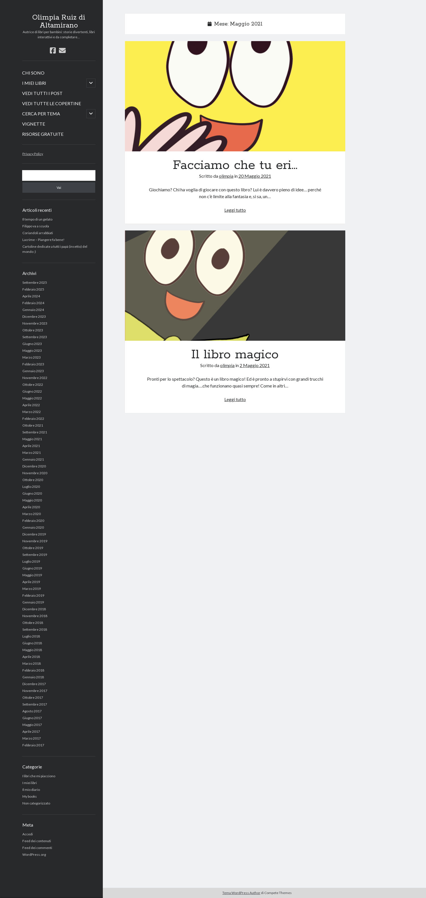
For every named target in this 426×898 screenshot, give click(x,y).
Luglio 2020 (31, 486)
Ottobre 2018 (32, 622)
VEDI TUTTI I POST (42, 93)
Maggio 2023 (32, 350)
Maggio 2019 (32, 575)
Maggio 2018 (32, 650)
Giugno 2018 (32, 643)
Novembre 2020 (34, 473)
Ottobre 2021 (32, 425)
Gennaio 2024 (33, 310)
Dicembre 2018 (34, 609)
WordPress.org (34, 854)
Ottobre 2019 (32, 548)
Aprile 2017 (31, 731)
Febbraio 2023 (33, 364)
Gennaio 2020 (33, 527)
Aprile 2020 (31, 507)
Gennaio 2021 (33, 459)
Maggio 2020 (32, 500)
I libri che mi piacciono (38, 776)
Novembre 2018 (34, 616)
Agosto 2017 (32, 711)
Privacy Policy (32, 154)
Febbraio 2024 (33, 303)
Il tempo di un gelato (37, 219)
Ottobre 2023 (32, 330)
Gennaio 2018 (33, 677)
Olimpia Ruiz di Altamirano (58, 21)
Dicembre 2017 (34, 684)
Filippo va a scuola (35, 226)
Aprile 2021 (31, 446)
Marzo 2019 (31, 588)
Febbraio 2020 (33, 520)
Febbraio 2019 (33, 595)
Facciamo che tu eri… (235, 96)
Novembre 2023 (34, 323)
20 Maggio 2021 (254, 176)
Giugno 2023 (32, 344)
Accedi (27, 834)
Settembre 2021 (34, 432)
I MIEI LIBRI (34, 83)
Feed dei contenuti (36, 841)
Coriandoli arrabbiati (37, 233)
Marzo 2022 (31, 412)
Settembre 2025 (34, 282)
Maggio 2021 (32, 439)
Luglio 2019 (31, 561)
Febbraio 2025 (33, 289)
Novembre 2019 (34, 541)
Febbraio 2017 (33, 745)
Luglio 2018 (31, 636)
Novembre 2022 (34, 378)
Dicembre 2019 (34, 534)
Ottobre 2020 (32, 480)
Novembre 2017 (34, 691)
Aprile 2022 (31, 405)
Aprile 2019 (31, 582)
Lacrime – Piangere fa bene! (43, 240)
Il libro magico (235, 285)
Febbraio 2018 (33, 670)
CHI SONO (33, 72)
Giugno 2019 (32, 568)
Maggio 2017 (32, 725)
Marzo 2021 (31, 452)
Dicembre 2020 (34, 466)
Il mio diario (31, 789)
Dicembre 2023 (34, 316)
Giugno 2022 (32, 391)
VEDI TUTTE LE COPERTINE (51, 103)
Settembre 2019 (34, 554)
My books (29, 796)
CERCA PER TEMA (41, 113)
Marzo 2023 (31, 357)
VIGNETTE (33, 123)
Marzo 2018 (31, 663)
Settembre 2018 (34, 629)
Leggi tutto (235, 210)
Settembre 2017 (34, 704)
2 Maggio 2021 (255, 365)
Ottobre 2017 (32, 697)
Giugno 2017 (32, 718)
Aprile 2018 (31, 657)
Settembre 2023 (34, 337)
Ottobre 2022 (32, 384)
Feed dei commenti (37, 848)
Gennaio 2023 (33, 371)
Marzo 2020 (31, 514)
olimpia (226, 176)
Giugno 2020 (32, 493)
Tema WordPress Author (241, 893)
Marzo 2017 (31, 738)
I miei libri (29, 783)
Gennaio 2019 (33, 602)
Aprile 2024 (31, 296)
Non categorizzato (36, 803)
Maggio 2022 (32, 398)
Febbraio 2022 (33, 418)
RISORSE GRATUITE (42, 134)
